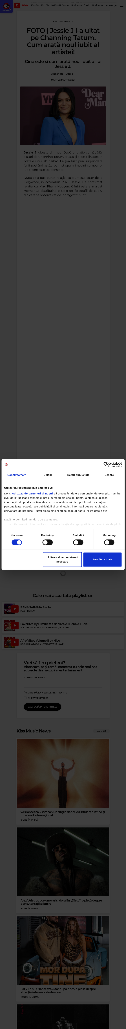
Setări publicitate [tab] (78, 474)
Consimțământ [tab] (16, 474)
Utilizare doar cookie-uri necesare (62, 559)
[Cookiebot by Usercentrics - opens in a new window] (106, 464)
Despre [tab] (109, 474)
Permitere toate (102, 559)
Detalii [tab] (47, 474)
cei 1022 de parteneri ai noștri (32, 493)
